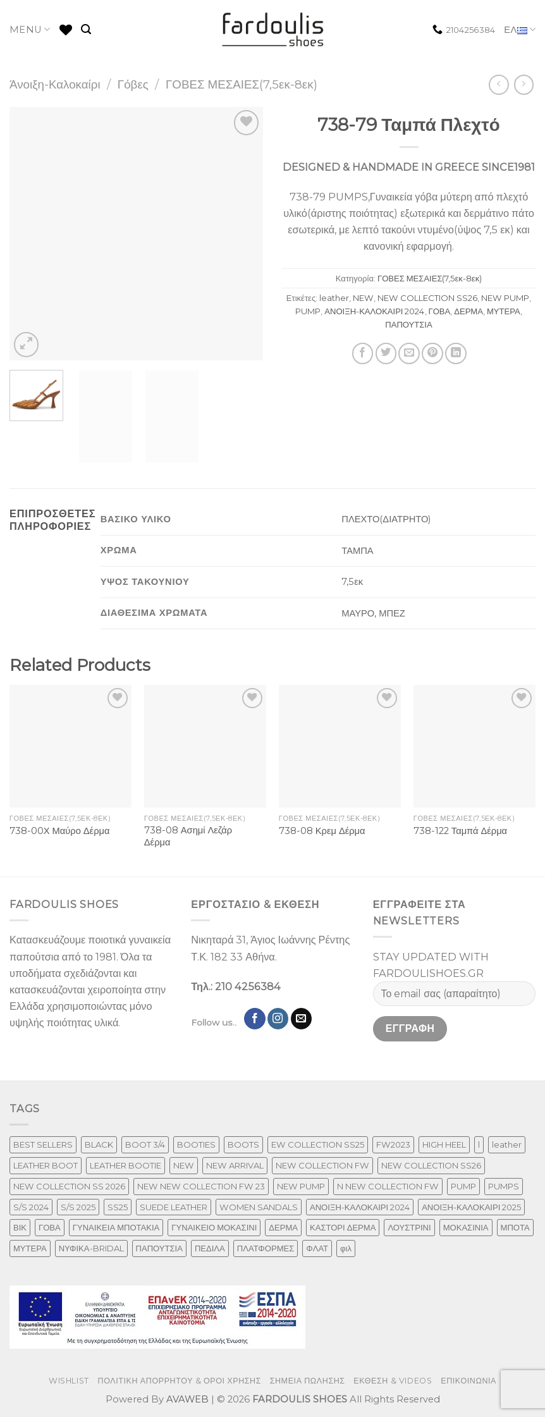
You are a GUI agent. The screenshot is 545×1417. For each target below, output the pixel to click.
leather (334, 298)
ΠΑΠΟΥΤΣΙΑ (408, 324)
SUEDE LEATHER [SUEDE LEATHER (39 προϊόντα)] (173, 1207)
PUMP (308, 311)
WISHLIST (69, 1380)
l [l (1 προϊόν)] (479, 1144)
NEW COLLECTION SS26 (427, 298)
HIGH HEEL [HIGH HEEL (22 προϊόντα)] (444, 1144)
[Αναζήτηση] (86, 29)
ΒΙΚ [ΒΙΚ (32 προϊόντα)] (20, 1227)
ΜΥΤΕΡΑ (503, 311)
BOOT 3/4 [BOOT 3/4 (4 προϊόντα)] (145, 1144)
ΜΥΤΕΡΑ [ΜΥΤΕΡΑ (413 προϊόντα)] (30, 1248)
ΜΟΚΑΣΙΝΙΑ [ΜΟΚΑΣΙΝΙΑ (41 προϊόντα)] (466, 1227)
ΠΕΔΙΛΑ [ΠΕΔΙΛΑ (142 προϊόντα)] (210, 1248)
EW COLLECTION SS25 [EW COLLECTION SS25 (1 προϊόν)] (317, 1144)
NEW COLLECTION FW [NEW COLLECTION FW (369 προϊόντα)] (322, 1165)
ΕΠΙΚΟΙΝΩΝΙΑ (468, 1380)
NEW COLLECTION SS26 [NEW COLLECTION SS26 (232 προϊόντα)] (431, 1165)
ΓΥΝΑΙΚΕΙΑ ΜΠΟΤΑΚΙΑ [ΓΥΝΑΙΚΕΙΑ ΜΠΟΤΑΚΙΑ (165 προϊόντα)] (116, 1227)
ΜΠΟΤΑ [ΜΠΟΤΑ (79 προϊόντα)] (515, 1227)
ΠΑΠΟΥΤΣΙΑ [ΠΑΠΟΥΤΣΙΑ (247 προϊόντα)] (159, 1248)
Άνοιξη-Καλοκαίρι (55, 84)
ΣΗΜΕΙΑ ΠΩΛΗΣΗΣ (307, 1380)
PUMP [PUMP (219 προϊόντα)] (463, 1186)
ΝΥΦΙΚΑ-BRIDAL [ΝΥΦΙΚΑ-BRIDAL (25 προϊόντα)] (91, 1248)
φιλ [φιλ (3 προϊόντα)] (346, 1248)
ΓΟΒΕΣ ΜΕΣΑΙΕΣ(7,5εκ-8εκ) (241, 84)
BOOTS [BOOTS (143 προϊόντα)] (243, 1144)
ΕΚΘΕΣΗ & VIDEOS (392, 1380)
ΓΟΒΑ (440, 311)
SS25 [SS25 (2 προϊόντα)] (117, 1207)
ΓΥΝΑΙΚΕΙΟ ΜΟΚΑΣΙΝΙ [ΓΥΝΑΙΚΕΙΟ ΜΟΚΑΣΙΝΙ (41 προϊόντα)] (214, 1227)
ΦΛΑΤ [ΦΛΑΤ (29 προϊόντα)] (317, 1248)
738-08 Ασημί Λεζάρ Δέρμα (188, 836)
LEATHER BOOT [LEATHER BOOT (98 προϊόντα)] (45, 1165)
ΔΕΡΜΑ (468, 311)
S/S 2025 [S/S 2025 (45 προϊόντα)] (78, 1207)
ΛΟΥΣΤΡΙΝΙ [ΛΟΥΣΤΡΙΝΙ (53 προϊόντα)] (409, 1227)
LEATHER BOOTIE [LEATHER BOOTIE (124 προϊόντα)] (125, 1165)
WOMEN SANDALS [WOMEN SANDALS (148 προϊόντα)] (258, 1207)
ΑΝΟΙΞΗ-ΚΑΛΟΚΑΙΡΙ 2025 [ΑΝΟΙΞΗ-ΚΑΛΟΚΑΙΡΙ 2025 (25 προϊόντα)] (471, 1207)
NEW (363, 298)
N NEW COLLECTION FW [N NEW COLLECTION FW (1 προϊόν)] (388, 1186)
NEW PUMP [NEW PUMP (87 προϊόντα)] (301, 1186)
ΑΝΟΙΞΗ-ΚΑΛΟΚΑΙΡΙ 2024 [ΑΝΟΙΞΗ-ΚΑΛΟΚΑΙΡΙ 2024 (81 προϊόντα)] (360, 1207)
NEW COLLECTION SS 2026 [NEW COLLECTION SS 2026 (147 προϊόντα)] (69, 1186)
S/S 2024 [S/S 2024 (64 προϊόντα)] (31, 1207)
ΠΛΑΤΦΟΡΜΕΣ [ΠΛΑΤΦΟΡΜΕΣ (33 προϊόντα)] (266, 1248)
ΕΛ (520, 30)
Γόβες (133, 84)
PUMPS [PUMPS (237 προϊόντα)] (503, 1186)
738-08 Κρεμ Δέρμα (322, 831)
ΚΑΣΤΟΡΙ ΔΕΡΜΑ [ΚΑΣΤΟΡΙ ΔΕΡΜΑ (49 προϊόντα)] (343, 1227)
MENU (30, 29)
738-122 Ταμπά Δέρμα (460, 831)
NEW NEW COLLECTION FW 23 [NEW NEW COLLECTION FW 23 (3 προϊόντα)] (201, 1186)
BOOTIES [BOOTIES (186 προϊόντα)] (196, 1144)
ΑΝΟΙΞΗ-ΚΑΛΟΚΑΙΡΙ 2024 (374, 311)
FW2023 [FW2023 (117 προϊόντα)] (393, 1144)
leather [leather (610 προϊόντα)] (507, 1144)
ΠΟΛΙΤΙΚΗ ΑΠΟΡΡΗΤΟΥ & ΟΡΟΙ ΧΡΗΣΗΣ (180, 1380)
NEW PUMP (505, 298)
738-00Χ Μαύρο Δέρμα (59, 831)
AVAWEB (187, 1399)
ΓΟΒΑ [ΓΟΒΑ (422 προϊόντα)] (50, 1227)
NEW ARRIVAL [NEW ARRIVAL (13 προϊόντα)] (235, 1165)
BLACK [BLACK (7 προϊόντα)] (99, 1144)
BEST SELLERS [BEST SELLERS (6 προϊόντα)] (43, 1144)
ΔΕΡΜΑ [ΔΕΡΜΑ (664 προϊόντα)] (283, 1227)
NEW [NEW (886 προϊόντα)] (183, 1165)
